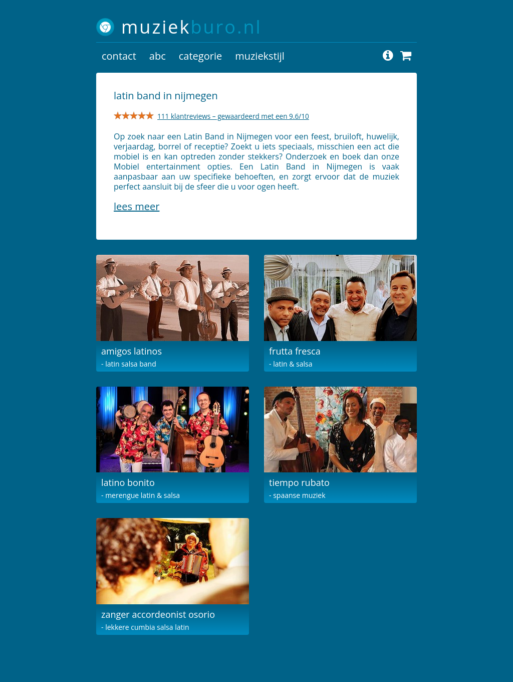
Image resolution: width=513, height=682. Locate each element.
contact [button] (119, 56)
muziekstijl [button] (260, 56)
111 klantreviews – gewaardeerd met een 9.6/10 (233, 116)
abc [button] (157, 56)
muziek (191, 27)
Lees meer (136, 206)
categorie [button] (200, 56)
